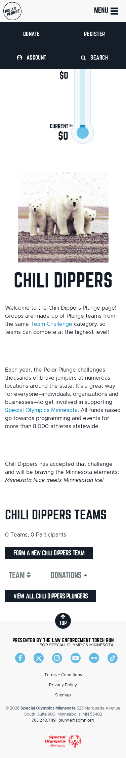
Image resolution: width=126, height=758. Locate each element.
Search (94, 57)
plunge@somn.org (76, 720)
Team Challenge (51, 324)
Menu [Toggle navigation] (106, 11)
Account (31, 57)
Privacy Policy (63, 685)
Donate (31, 34)
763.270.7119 (43, 720)
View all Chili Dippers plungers (50, 596)
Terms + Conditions (63, 675)
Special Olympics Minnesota (41, 410)
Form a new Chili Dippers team (48, 553)
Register (94, 34)
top (63, 620)
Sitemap (63, 695)
